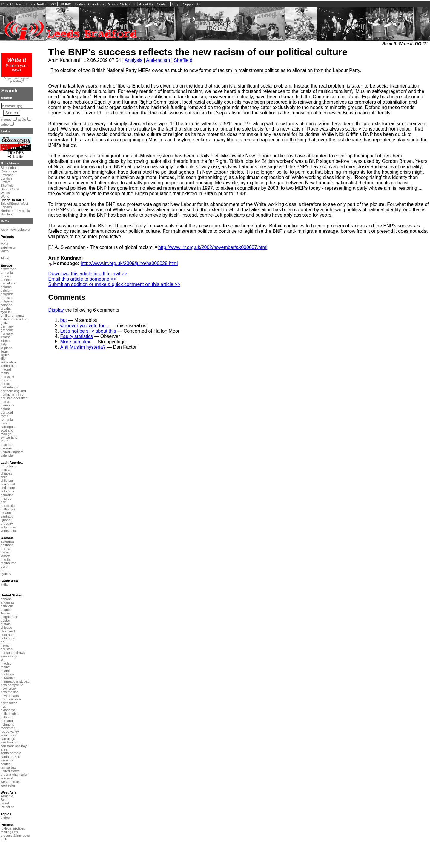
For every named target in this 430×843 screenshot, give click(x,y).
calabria (6, 305)
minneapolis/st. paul (15, 681)
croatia (6, 308)
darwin (5, 552)
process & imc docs (15, 835)
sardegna (8, 427)
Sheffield (183, 60)
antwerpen (8, 269)
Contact (162, 4)
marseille (7, 376)
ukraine (6, 448)
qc (2, 570)
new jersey (8, 688)
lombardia (8, 366)
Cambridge (9, 171)
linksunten (8, 362)
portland (7, 721)
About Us (146, 4)
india (4, 584)
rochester (8, 728)
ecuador (7, 495)
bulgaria (7, 301)
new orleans (10, 695)
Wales (5, 193)
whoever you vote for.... (85, 325)
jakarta (6, 556)
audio (22, 119)
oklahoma (8, 710)
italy (4, 344)
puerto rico (8, 505)
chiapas (6, 473)
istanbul (6, 340)
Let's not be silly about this (88, 330)
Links (5, 131)
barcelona (8, 283)
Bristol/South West (14, 203)
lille (3, 358)
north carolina (11, 699)
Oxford (6, 182)
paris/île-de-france (14, 398)
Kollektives (10, 163)
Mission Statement (121, 4)
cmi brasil (8, 484)
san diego (8, 739)
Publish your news (17, 65)
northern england (13, 391)
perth (4, 566)
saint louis (8, 735)
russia (5, 423)
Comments (66, 297)
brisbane (7, 545)
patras (5, 401)
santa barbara (11, 753)
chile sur (7, 480)
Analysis (133, 60)
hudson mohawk (13, 652)
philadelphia (10, 713)
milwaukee (8, 678)
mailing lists (9, 832)
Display (56, 310)
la (2, 660)
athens (6, 276)
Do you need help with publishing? (17, 80)
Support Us (191, 4)
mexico (6, 498)
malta (5, 373)
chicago (6, 627)
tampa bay (8, 767)
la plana (6, 348)
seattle (5, 764)
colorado (7, 635)
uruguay (7, 523)
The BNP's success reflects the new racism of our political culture (198, 52)
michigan (7, 674)
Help (175, 4)
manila (5, 559)
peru (4, 502)
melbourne (8, 563)
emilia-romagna (12, 315)
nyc (3, 706)
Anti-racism (158, 60)
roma (4, 416)
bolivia (5, 470)
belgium (6, 290)
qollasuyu (8, 509)
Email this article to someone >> (82, 278)
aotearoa (7, 541)
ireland (6, 337)
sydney (6, 574)
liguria (5, 355)
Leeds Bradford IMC (41, 4)
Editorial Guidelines (89, 4)
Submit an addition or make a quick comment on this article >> (114, 284)
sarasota (7, 760)
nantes (6, 380)
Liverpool (7, 175)
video (5, 124)
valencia (7, 455)
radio (4, 244)
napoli (5, 383)
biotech (6, 817)
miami (5, 670)
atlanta (6, 609)
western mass (11, 782)
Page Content (11, 4)
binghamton (9, 617)
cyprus (5, 312)
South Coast (10, 189)
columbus (8, 638)
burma (5, 548)
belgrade (7, 294)
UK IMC (65, 4)
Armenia (7, 796)
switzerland (9, 437)
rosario (6, 513)
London (6, 178)
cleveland (8, 631)
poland (6, 409)
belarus (6, 287)
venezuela (8, 531)
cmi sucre (8, 487)
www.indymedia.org (15, 229)
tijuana (5, 520)
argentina (8, 466)
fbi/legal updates (13, 828)
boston (6, 620)
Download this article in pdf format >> (87, 273)
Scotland (7, 214)
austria (6, 279)
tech (4, 839)
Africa (5, 258)
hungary (7, 333)
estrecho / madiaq (14, 319)
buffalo (5, 624)
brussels (7, 297)
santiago (7, 516)
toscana (6, 444)
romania (7, 419)
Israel (5, 803)
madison (7, 663)
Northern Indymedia (15, 210)
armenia (7, 272)
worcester (8, 785)
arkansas (7, 602)
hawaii (5, 645)
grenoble (7, 330)
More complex (75, 341)
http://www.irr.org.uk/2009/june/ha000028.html (129, 263)
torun (4, 441)
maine (5, 667)
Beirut (5, 799)
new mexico (9, 692)
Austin (5, 613)
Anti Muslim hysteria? (83, 347)
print (4, 240)
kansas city (9, 656)
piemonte (7, 405)
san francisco (10, 742)
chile (4, 477)
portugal (7, 412)
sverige (6, 434)
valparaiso (8, 527)
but (63, 320)
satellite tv (8, 247)
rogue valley (10, 731)
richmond (7, 724)
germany (7, 326)
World (5, 196)
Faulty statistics (76, 336)
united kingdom (12, 452)
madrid (6, 369)
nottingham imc (12, 394)
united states (10, 771)
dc (2, 642)
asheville (7, 606)
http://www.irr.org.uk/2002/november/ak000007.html (213, 247)
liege (4, 351)
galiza (5, 323)
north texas (9, 703)
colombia (7, 491)
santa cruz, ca (11, 756)
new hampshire (12, 685)
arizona (6, 599)
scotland (7, 430)
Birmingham (10, 167)
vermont (7, 778)
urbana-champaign (14, 774)
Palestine (7, 807)
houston (7, 649)
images (6, 119)
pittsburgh (8, 717)
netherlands (9, 387)
